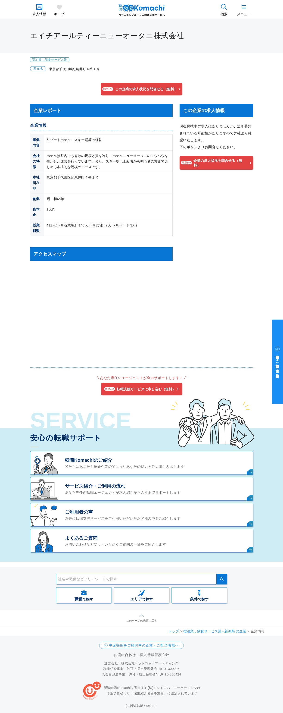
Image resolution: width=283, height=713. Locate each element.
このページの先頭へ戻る (141, 620)
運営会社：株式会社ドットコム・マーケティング (141, 663)
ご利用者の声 (79, 512)
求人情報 (39, 14)
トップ (173, 631)
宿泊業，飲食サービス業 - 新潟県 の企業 (214, 631)
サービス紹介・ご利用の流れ (95, 486)
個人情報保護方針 (154, 655)
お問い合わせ (125, 655)
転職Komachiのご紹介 (88, 460)
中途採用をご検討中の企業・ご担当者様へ (144, 645)
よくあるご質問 (81, 537)
